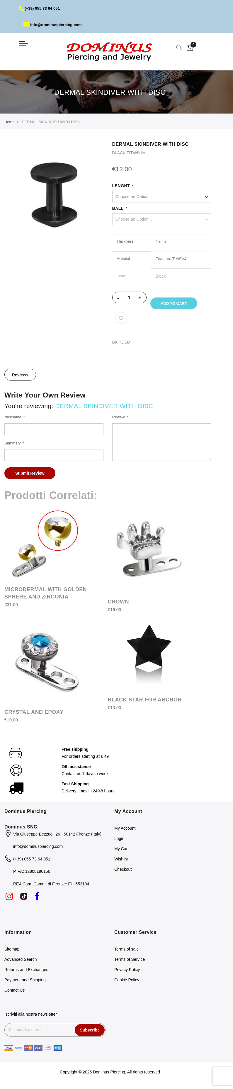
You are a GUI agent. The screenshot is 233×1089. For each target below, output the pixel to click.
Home (9, 122)
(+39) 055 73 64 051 (40, 8)
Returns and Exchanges (26, 972)
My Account (124, 831)
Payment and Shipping (25, 983)
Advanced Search (20, 962)
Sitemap (11, 952)
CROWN (118, 605)
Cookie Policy (126, 983)
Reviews (20, 378)
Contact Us (14, 993)
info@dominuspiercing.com (54, 24)
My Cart (121, 851)
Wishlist (121, 862)
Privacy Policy (127, 972)
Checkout (123, 872)
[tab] (20, 378)
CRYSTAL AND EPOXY (34, 715)
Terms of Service (129, 962)
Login (119, 841)
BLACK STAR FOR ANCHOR (145, 703)
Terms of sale (126, 952)
